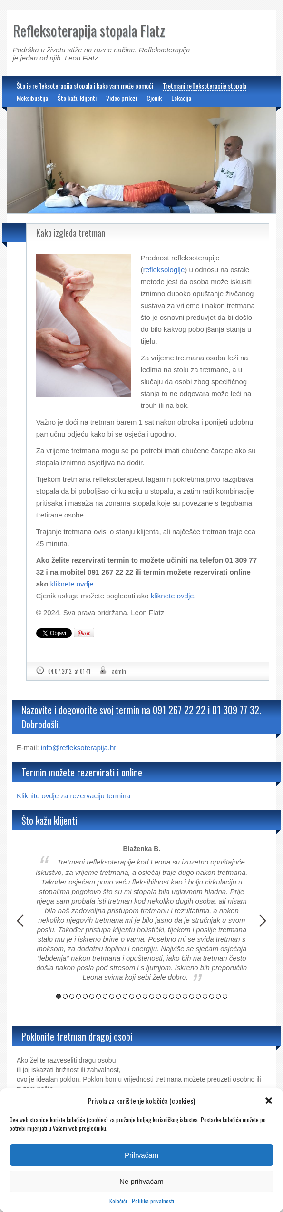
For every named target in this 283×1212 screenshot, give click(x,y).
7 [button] (98, 996)
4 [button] (78, 996)
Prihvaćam (141, 1155)
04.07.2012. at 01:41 (69, 671)
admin (119, 671)
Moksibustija (32, 98)
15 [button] (151, 996)
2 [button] (65, 996)
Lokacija (181, 98)
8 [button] (105, 996)
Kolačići (118, 1201)
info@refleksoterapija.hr (79, 748)
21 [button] (191, 996)
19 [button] (178, 996)
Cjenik (154, 98)
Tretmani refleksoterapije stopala (204, 85)
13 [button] (138, 996)
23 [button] (205, 996)
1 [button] (58, 996)
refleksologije (164, 270)
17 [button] (165, 996)
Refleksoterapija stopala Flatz (89, 30)
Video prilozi (121, 98)
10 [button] (118, 996)
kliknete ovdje (72, 584)
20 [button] (185, 996)
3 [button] (71, 996)
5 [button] (85, 996)
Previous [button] (20, 920)
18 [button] (171, 996)
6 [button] (91, 996)
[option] (142, 913)
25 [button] (218, 996)
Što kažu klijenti (77, 98)
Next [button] (262, 920)
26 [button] (225, 996)
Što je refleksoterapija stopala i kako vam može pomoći (85, 85)
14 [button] (145, 996)
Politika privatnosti (153, 1201)
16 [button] (158, 996)
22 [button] (198, 996)
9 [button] (111, 996)
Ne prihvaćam (141, 1181)
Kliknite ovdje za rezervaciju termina (73, 796)
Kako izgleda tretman (70, 233)
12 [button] (131, 996)
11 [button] (125, 996)
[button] (268, 1100)
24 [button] (211, 996)
